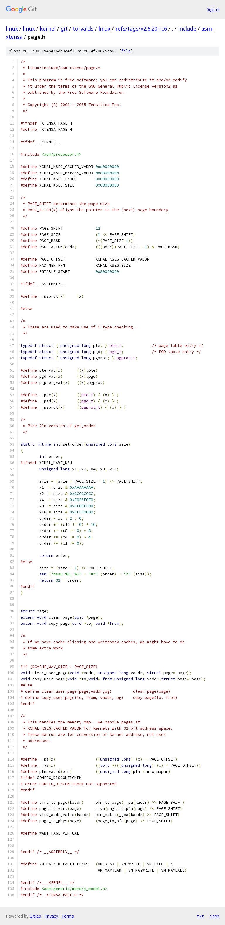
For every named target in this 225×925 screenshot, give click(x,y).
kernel (48, 28)
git (64, 28)
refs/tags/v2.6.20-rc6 (141, 28)
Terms (68, 916)
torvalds (83, 28)
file (126, 50)
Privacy (51, 916)
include (187, 28)
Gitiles (35, 916)
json (214, 916)
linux (12, 28)
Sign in (213, 9)
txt (200, 916)
